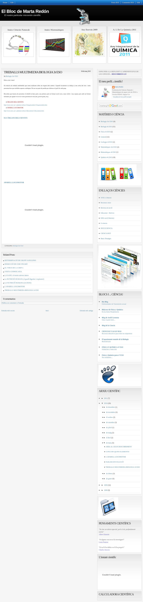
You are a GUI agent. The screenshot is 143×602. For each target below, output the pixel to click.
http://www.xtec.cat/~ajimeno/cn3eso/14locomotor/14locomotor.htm (24, 111)
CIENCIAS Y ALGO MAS (111, 331)
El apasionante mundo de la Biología (115, 339)
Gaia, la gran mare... (108, 320)
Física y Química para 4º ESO (113, 355)
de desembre (110, 407)
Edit (12, 2)
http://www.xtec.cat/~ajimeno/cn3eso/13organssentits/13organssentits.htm (25, 105)
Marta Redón (119, 87)
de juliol (109, 428)
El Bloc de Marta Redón (25, 11)
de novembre (110, 412)
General (103, 137)
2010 (106, 403)
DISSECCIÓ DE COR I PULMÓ (16, 264)
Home (5, 2)
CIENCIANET (106, 233)
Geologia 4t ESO (106, 142)
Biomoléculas (106, 341)
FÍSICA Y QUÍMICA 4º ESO (112, 347)
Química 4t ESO (106, 157)
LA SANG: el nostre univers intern (17, 275)
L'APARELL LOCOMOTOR (15, 287)
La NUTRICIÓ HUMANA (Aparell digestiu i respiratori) (24, 279)
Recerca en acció (106, 208)
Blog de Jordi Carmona (110, 318)
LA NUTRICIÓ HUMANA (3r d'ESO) (18, 283)
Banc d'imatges (106, 239)
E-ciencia (104, 223)
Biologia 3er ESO (12, 76)
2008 (106, 490)
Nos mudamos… (107, 357)
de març (109, 443)
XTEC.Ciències (106, 198)
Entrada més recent (8, 311)
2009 (106, 485)
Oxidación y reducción (109, 349)
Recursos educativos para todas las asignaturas (117, 333)
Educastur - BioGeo (107, 213)
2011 (106, 398)
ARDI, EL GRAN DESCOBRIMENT (119, 447)
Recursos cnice (106, 203)
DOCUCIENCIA (107, 228)
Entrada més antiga (86, 311)
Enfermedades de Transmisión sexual (114, 304)
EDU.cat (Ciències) (107, 218)
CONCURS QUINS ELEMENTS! (117, 452)
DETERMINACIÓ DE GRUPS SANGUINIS (20, 260)
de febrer (109, 474)
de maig (109, 433)
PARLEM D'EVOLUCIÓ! (115, 462)
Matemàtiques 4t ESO (108, 152)
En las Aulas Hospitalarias (110, 312)
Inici (47, 311)
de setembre (110, 422)
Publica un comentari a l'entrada (13, 303)
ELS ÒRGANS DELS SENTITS (15, 118)
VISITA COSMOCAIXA (13, 272)
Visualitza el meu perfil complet (122, 97)
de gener (109, 479)
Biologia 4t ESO (106, 127)
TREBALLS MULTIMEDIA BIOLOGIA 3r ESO (33, 72)
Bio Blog (105, 302)
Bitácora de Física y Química (112, 310)
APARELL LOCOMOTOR (14, 182)
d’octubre (109, 417)
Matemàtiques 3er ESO (109, 147)
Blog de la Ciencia (108, 325)
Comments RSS (128, 2)
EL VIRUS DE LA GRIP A (14, 268)
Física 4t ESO (105, 132)
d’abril (108, 438)
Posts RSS (115, 2)
